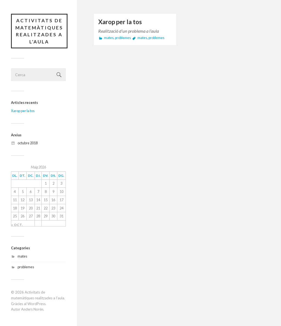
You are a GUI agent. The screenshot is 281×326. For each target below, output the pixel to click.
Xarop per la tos (23, 111)
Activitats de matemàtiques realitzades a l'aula (39, 31)
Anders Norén (32, 309)
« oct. (17, 224)
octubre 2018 (28, 143)
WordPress (36, 304)
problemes (26, 267)
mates (22, 256)
